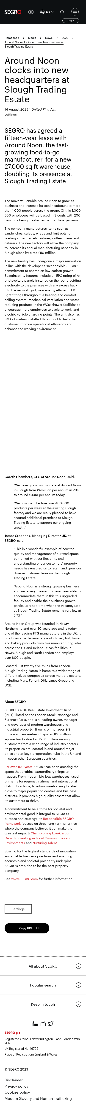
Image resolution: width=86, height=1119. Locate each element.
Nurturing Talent (45, 843)
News (49, 37)
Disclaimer (14, 1080)
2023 (65, 37)
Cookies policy (17, 1092)
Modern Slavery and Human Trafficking (38, 1098)
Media (32, 37)
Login (71, 20)
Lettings (18, 909)
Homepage (12, 37)
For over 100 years (19, 767)
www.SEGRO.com (24, 879)
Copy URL (26, 928)
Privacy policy (16, 1086)
